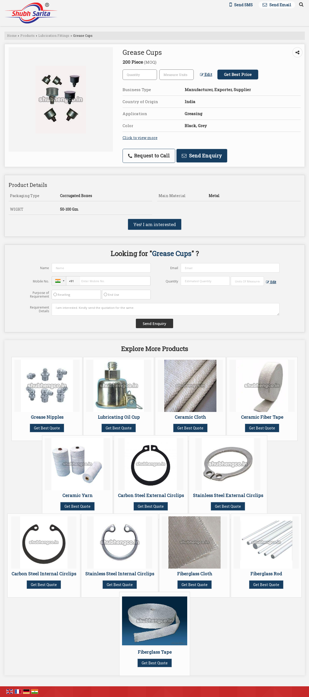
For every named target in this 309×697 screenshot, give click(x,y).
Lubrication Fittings (53, 35)
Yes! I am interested (154, 224)
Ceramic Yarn (77, 495)
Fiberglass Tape (155, 652)
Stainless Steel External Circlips (228, 495)
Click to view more (140, 137)
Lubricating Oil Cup (119, 417)
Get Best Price (238, 74)
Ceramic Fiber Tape (262, 417)
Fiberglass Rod (266, 574)
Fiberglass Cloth (194, 574)
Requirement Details (39, 309)
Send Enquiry (202, 155)
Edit (206, 74)
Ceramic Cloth (190, 417)
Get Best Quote (47, 428)
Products (27, 35)
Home (12, 35)
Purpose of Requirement (39, 294)
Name (44, 268)
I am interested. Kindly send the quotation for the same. (166, 309)
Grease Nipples (47, 417)
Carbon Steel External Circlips (151, 495)
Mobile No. (41, 281)
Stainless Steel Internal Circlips (119, 574)
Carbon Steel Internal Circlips (43, 574)
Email (174, 268)
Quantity (172, 281)
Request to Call (149, 155)
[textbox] (176, 74)
